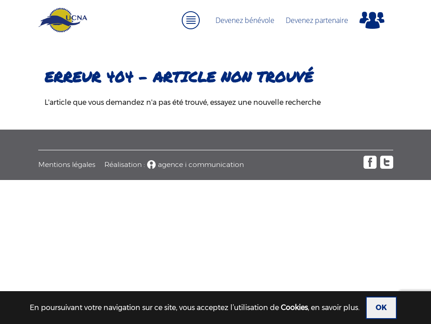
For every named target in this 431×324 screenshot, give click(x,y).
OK (381, 307)
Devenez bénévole (245, 20)
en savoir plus (334, 307)
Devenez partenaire (317, 20)
